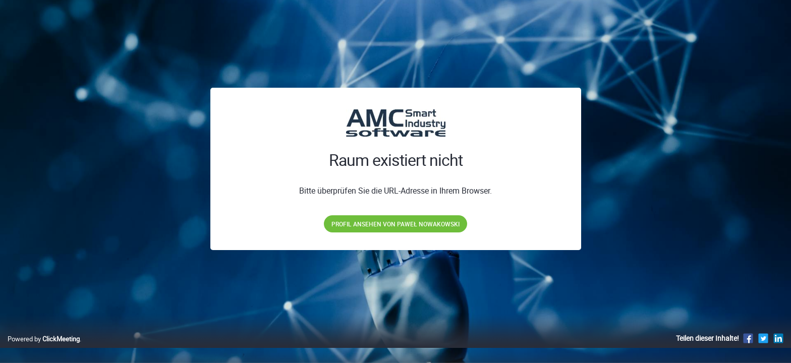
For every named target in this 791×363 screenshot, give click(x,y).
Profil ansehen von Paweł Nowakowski (395, 224)
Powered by (44, 349)
